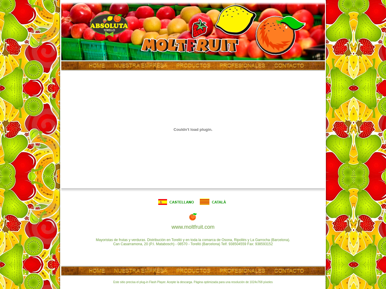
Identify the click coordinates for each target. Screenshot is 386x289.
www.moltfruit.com (193, 227)
